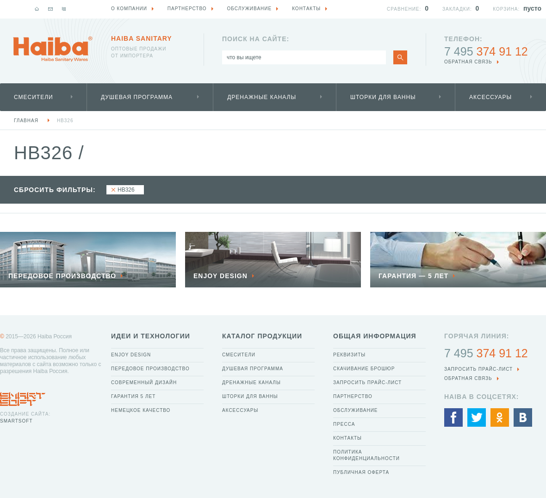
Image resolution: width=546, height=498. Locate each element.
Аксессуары (490, 97)
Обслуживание (355, 410)
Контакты (347, 438)
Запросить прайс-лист (367, 382)
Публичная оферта (361, 472)
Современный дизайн (144, 382)
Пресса (344, 424)
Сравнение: (404, 9)
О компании (129, 8)
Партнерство (352, 396)
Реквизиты (349, 354)
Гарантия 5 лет (133, 396)
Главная (26, 120)
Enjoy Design (131, 354)
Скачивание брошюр (364, 368)
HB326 (65, 120)
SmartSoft (16, 420)
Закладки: (457, 9)
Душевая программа (137, 97)
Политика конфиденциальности (366, 455)
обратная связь (468, 61)
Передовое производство (150, 368)
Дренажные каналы (261, 97)
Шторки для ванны (383, 97)
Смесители (33, 97)
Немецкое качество (140, 410)
